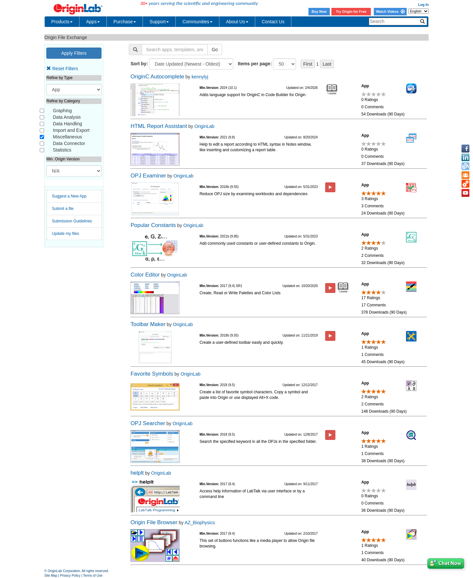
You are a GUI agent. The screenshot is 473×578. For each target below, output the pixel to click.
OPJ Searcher (147, 423)
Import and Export (71, 130)
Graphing (62, 110)
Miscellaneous (67, 136)
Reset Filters (62, 68)
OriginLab (204, 126)
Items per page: (255, 63)
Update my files (65, 233)
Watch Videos (390, 11)
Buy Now (319, 11)
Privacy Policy (70, 575)
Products (62, 21)
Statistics (62, 150)
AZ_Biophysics (200, 522)
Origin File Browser (153, 522)
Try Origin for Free (351, 11)
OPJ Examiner (148, 176)
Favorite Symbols (151, 374)
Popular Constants (153, 225)
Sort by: (139, 63)
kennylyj (199, 76)
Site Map (50, 575)
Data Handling (67, 123)
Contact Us (273, 21)
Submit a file (63, 208)
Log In (423, 5)
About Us (237, 21)
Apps (93, 21)
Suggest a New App (69, 196)
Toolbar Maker (147, 324)
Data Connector (69, 143)
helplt (137, 473)
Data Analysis (67, 117)
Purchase (124, 21)
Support (159, 21)
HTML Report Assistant (158, 126)
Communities (197, 21)
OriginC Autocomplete (157, 76)
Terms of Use (92, 575)
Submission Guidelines (72, 221)
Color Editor (145, 275)
